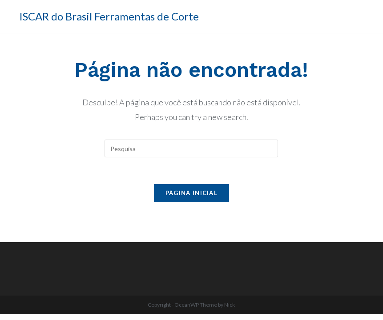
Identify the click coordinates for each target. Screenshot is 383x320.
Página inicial (191, 192)
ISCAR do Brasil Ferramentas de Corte (109, 16)
